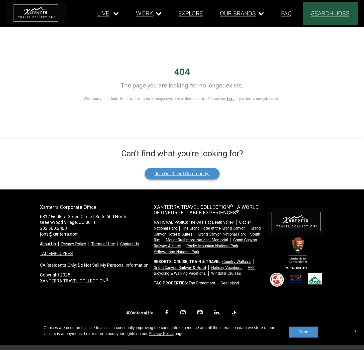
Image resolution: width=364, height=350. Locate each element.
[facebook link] (167, 313)
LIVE (103, 13)
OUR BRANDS (238, 13)
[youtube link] (200, 313)
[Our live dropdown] (108, 13)
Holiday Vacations (227, 267)
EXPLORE (190, 13)
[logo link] (36, 13)
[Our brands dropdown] (242, 13)
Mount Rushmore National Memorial (197, 240)
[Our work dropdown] (149, 13)
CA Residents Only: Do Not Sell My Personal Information (95, 264)
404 (182, 72)
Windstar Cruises (226, 273)
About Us (48, 244)
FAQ (286, 13)
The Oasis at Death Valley (211, 222)
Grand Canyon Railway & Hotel (180, 267)
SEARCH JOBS (330, 13)
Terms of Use (103, 244)
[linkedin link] (217, 313)
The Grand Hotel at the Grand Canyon (213, 228)
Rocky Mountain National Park (212, 246)
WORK (144, 13)
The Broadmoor (202, 283)
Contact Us (129, 244)
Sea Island (230, 283)
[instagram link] (183, 313)
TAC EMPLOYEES (57, 253)
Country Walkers (236, 261)
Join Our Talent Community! (182, 173)
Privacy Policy (73, 244)
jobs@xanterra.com (59, 234)
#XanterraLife (139, 313)
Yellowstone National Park (176, 252)
